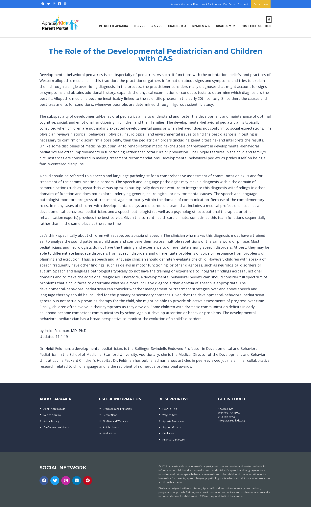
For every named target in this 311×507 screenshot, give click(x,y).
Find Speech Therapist (235, 4)
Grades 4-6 (201, 26)
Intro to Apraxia (113, 26)
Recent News (110, 415)
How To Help (169, 409)
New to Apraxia (52, 415)
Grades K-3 (177, 26)
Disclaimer (168, 433)
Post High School (256, 26)
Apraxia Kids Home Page (185, 4)
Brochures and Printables (117, 409)
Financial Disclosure (173, 439)
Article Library (51, 421)
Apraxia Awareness (173, 421)
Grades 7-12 (225, 26)
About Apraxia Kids (54, 409)
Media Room (110, 433)
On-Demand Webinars (56, 427)
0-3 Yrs (139, 26)
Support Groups (171, 427)
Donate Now (260, 4)
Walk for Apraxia (211, 4)
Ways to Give (169, 415)
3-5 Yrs (156, 26)
